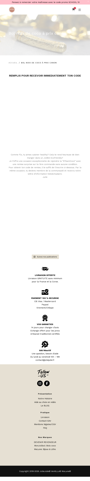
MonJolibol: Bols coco (45, 445)
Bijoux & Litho (49, 449)
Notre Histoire (45, 398)
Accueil (13, 63)
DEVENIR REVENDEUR (45, 442)
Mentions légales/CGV (45, 424)
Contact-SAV (45, 421)
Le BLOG (45, 405)
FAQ (45, 428)
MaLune (38, 449)
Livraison (45, 417)
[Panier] (73, 9)
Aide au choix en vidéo (45, 402)
